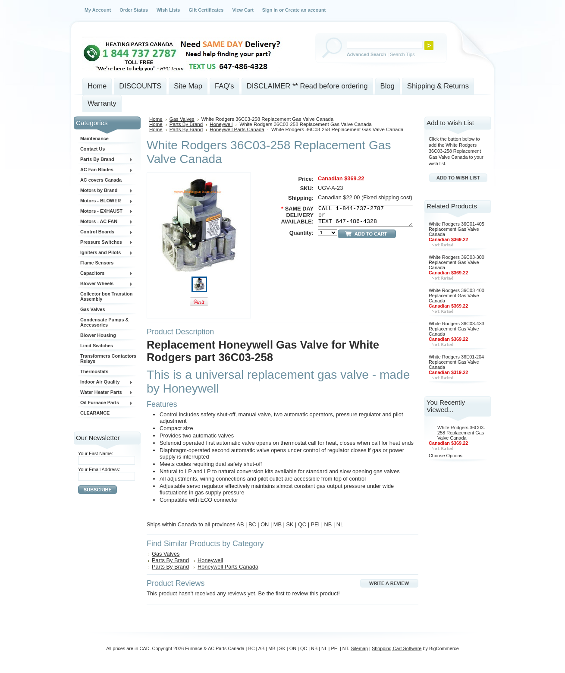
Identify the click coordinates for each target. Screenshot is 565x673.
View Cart (242, 10)
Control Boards (105, 232)
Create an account (305, 10)
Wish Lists (168, 10)
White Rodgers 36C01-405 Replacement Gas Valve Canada (456, 229)
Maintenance (94, 138)
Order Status (133, 10)
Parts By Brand (105, 160)
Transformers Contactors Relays (108, 358)
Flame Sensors (96, 262)
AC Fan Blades (105, 170)
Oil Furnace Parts (105, 403)
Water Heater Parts (105, 393)
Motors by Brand (105, 191)
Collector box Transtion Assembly (106, 296)
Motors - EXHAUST (105, 211)
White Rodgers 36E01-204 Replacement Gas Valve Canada (456, 362)
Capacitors (105, 273)
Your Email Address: (99, 469)
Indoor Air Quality (105, 382)
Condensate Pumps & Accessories (104, 322)
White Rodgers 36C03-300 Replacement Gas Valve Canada (456, 262)
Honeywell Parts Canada (237, 129)
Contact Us (92, 148)
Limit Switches (96, 345)
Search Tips (402, 54)
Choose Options (445, 455)
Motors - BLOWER (105, 201)
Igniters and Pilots (105, 253)
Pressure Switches (105, 242)
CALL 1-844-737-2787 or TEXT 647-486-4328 (365, 215)
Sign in (270, 10)
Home (156, 119)
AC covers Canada (101, 179)
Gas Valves (92, 309)
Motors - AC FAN (105, 222)
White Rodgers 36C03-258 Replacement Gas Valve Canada (461, 432)
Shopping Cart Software (396, 648)
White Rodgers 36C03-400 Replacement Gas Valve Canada (456, 295)
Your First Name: (95, 453)
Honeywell (221, 124)
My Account (98, 10)
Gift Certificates (205, 10)
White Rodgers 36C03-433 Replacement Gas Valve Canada (456, 328)
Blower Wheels (105, 284)
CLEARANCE (95, 412)
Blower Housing (98, 335)
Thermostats (94, 371)
